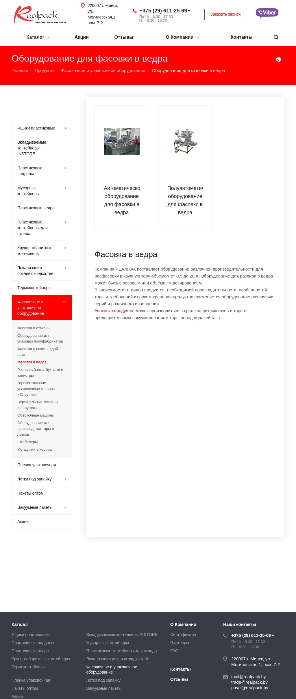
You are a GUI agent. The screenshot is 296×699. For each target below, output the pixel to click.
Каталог (38, 37)
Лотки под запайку (34, 479)
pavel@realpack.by (249, 687)
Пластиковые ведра (36, 208)
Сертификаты (183, 634)
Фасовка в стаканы (33, 328)
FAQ (174, 650)
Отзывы (123, 37)
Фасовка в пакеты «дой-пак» (38, 352)
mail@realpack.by (248, 676)
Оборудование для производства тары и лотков (35, 429)
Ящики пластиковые (36, 128)
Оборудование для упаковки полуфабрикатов (40, 338)
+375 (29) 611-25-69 (163, 11)
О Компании (182, 37)
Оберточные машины (36, 415)
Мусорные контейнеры (28, 191)
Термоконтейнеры (34, 287)
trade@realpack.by (249, 682)
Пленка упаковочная (36, 465)
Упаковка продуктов (114, 310)
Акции (82, 37)
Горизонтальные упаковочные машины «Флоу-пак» (36, 389)
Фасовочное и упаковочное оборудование (30, 307)
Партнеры (179, 642)
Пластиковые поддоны (29, 171)
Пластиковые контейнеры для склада (32, 228)
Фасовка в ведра (32, 362)
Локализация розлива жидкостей (35, 270)
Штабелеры (27, 442)
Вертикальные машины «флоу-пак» (37, 405)
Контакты (241, 37)
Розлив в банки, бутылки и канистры (40, 372)
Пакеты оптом (30, 493)
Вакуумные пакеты (35, 507)
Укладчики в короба (34, 449)
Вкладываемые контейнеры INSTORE (31, 148)
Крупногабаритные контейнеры (34, 250)
